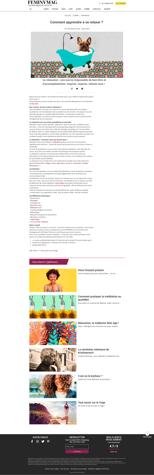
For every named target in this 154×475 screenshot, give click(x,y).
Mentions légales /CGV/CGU (98, 469)
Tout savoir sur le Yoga (49, 250)
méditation (56, 142)
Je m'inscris (77, 451)
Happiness (85, 15)
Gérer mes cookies (52, 469)
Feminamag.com (53, 458)
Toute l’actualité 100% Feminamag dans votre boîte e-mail (77, 441)
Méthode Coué (35, 207)
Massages (34, 200)
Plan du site (64, 469)
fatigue (48, 163)
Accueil (68, 15)
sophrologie (59, 183)
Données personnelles (78, 469)
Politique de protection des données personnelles (85, 464)
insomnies (77, 163)
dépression (61, 163)
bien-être (35, 104)
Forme (76, 15)
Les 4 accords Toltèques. (39, 222)
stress (53, 163)
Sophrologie (34, 219)
